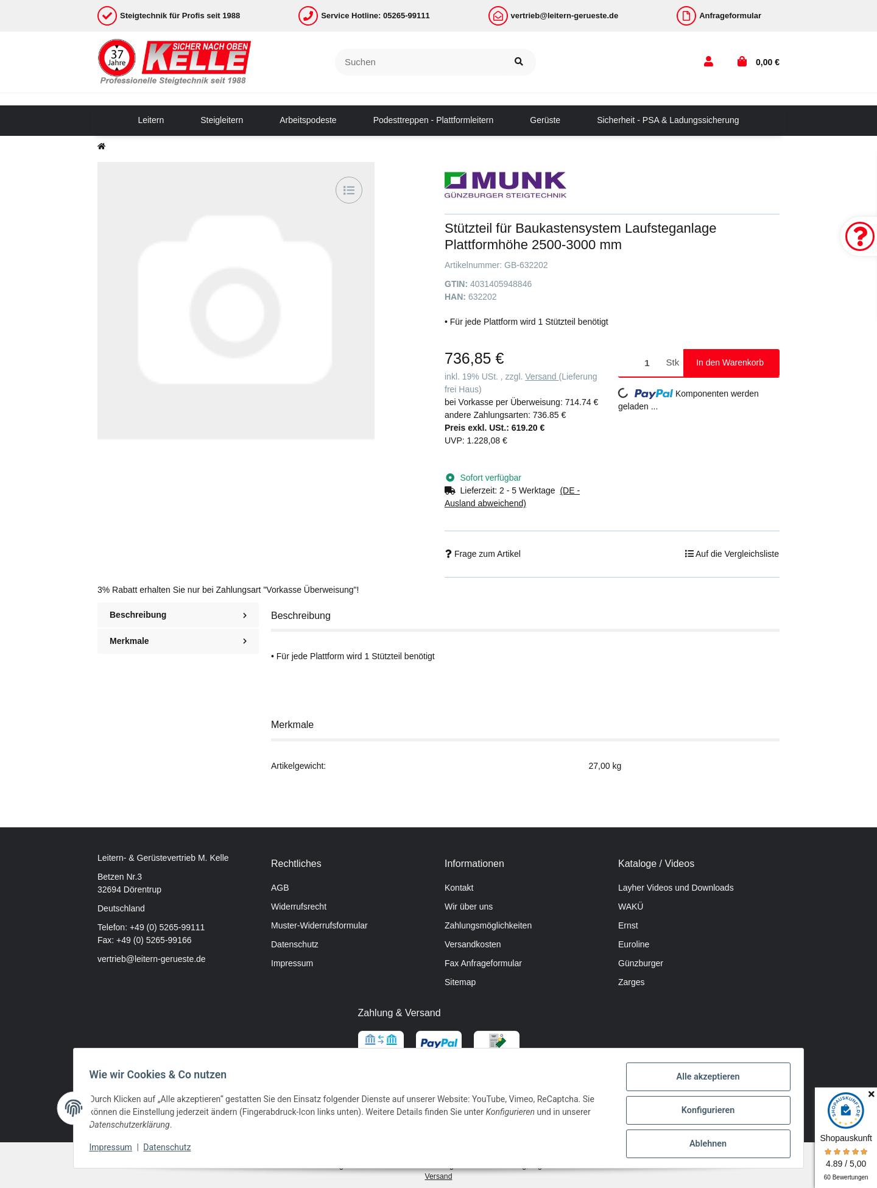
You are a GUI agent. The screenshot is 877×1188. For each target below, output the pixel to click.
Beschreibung (178, 615)
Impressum (292, 963)
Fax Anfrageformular (483, 963)
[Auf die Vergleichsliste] (349, 190)
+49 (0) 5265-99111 (167, 927)
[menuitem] (150, 120)
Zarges (631, 982)
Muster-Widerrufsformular (319, 925)
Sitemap (460, 982)
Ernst (628, 925)
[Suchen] (418, 62)
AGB (280, 888)
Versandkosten (473, 944)
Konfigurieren (704, 1113)
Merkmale (178, 641)
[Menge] (640, 363)
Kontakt (459, 888)
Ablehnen (704, 1145)
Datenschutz (295, 944)
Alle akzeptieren (703, 1081)
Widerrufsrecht (298, 906)
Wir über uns (469, 906)
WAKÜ (630, 906)
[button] (708, 62)
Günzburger (640, 963)
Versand (541, 376)
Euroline (633, 944)
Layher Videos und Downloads (676, 888)
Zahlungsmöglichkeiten (488, 925)
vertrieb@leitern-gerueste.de (151, 959)
